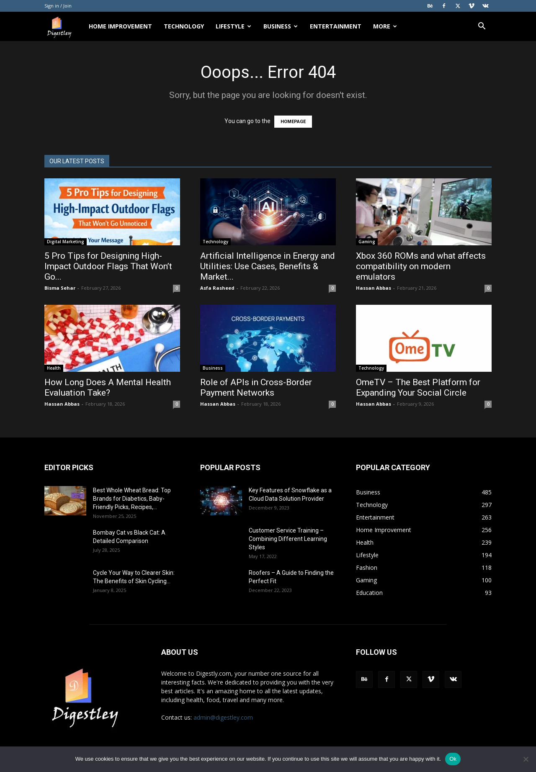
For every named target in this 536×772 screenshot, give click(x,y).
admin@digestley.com (223, 717)
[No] (525, 759)
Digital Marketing (65, 241)
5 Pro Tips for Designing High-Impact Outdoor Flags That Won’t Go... (108, 266)
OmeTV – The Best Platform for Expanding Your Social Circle (418, 387)
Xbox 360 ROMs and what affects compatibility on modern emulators (421, 266)
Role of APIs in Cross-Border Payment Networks (256, 387)
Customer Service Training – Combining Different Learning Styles (288, 539)
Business (280, 26)
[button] (482, 27)
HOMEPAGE (293, 121)
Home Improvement (120, 26)
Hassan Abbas (373, 288)
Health (54, 368)
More (385, 26)
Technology (184, 26)
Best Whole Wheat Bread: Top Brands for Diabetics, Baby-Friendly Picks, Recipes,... (132, 498)
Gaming (366, 241)
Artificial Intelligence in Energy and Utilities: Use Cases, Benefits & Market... (267, 266)
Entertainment (335, 26)
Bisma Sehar (59, 288)
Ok (452, 759)
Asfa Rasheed (217, 288)
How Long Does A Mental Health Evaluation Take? (107, 387)
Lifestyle (233, 26)
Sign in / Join (58, 6)
